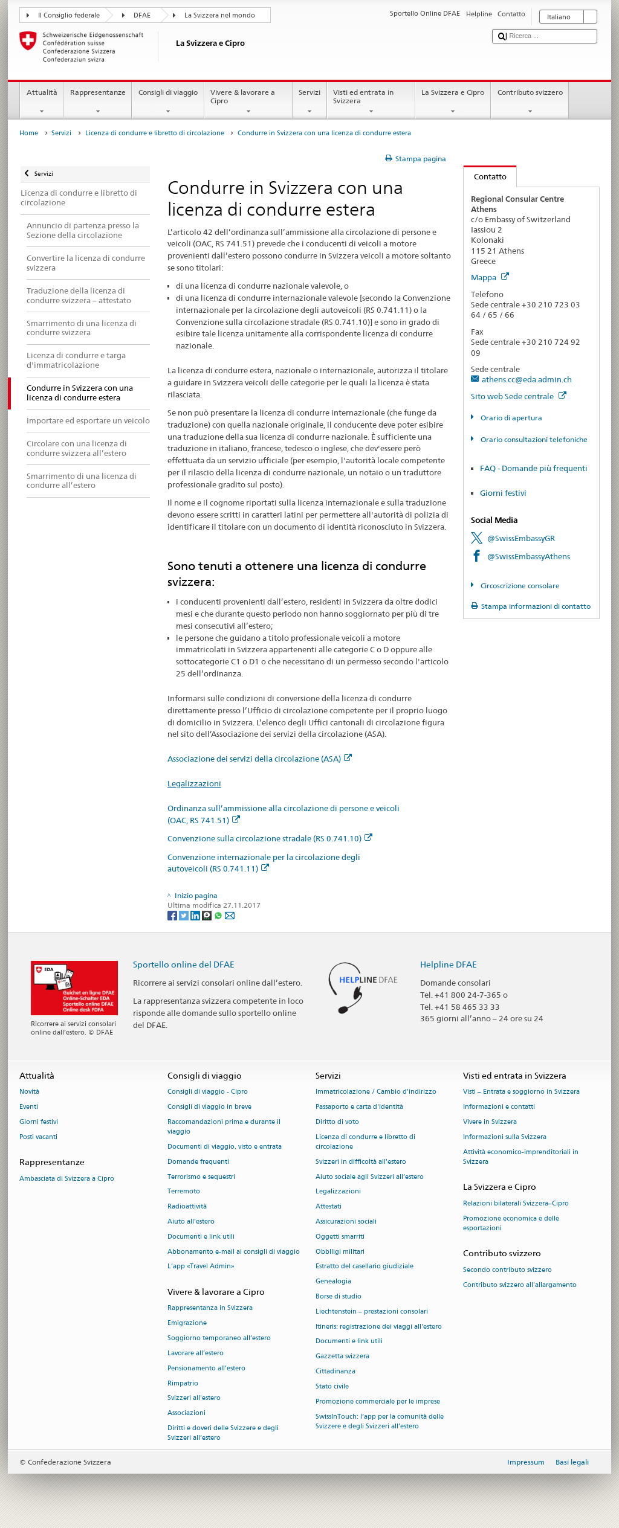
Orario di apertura (510, 417)
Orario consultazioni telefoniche (533, 439)
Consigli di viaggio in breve (209, 1107)
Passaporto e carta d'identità (359, 1107)
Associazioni (186, 1413)
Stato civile (332, 1386)
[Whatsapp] (219, 914)
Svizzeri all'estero (194, 1398)
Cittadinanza (335, 1371)
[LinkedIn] (196, 914)
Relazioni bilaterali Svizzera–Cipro (516, 1203)
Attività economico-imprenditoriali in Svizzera (520, 1157)
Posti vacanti (38, 1137)
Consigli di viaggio (167, 102)
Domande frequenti (198, 1162)
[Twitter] (184, 914)
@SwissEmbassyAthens (528, 556)
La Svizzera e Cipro (453, 102)
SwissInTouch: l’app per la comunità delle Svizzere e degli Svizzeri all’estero (380, 1421)
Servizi (309, 102)
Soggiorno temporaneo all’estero (219, 1338)
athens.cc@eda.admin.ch (527, 379)
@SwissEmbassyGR (521, 538)
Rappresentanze (97, 102)
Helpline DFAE (448, 964)
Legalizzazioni (194, 783)
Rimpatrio (182, 1383)
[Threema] (207, 914)
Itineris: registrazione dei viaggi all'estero (379, 1327)
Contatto (485, 176)
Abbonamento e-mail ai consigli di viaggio (233, 1252)
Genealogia (333, 1282)
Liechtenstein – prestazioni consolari (372, 1311)
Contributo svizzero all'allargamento (520, 1285)
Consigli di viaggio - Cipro (207, 1092)
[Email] (230, 914)
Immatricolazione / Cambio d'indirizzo (376, 1092)
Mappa (490, 277)
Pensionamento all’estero (206, 1368)
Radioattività (187, 1207)
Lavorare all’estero (195, 1353)
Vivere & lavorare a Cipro (248, 102)
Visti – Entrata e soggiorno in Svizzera (521, 1092)
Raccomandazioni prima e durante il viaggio (223, 1126)
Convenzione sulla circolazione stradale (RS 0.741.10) (269, 838)
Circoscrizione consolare (519, 585)
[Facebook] (173, 914)
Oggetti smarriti (340, 1237)
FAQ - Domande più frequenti (534, 468)
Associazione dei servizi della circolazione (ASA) (259, 758)
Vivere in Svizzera (490, 1122)
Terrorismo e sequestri (201, 1177)
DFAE (142, 15)
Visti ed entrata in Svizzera (371, 102)
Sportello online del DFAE (184, 964)
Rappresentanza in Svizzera (210, 1308)
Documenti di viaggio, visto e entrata (224, 1147)
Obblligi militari (340, 1252)
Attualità (42, 102)
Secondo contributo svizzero (507, 1270)
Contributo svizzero (529, 102)
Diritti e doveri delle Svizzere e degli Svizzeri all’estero (223, 1433)
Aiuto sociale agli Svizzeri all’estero (370, 1177)
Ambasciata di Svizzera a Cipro (66, 1179)
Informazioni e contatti (499, 1107)
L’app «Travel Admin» (201, 1267)
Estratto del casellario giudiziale (364, 1267)
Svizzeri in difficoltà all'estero (361, 1162)
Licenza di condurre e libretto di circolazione (154, 133)
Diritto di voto (337, 1122)
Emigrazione (187, 1323)
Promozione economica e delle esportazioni (511, 1223)
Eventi (28, 1107)
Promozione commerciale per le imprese (378, 1401)
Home (28, 133)
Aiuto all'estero (191, 1221)
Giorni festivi (503, 493)
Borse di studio (338, 1296)
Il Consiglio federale (69, 15)
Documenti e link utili (201, 1237)
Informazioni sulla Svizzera (504, 1137)
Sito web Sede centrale (518, 396)
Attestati (329, 1207)
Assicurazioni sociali (346, 1221)
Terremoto (183, 1192)
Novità (29, 1092)
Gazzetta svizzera (342, 1357)
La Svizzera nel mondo (219, 15)
